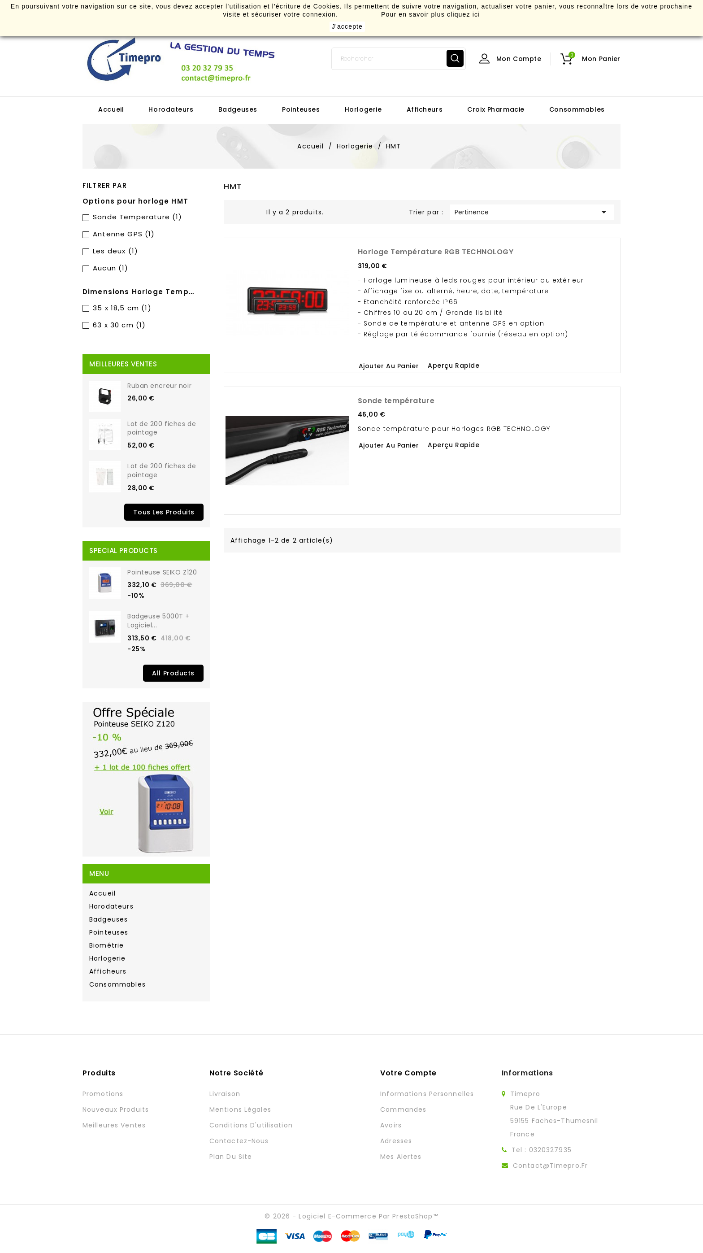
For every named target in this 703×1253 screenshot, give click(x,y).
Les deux (115, 251)
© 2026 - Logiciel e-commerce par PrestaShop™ (351, 1216)
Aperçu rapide (453, 365)
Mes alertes (400, 1156)
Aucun (110, 268)
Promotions (102, 1093)
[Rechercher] (398, 59)
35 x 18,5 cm (122, 308)
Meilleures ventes (114, 1125)
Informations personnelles (427, 1093)
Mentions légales (240, 1109)
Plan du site (230, 1156)
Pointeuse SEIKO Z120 (162, 572)
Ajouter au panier (389, 365)
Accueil (111, 109)
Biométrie (106, 945)
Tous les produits (164, 512)
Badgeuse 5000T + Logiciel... (158, 621)
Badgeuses (237, 109)
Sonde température (396, 401)
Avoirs (391, 1125)
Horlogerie (363, 109)
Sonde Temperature (137, 217)
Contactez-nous (239, 1140)
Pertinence (532, 212)
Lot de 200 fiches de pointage (161, 428)
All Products (173, 673)
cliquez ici (463, 14)
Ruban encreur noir (159, 385)
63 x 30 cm (119, 325)
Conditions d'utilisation (251, 1125)
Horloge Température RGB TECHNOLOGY (436, 252)
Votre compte (408, 1073)
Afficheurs (425, 109)
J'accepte (347, 26)
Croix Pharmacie (495, 109)
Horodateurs (170, 109)
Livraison (224, 1093)
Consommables (577, 109)
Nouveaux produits (115, 1109)
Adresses (396, 1140)
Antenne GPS (124, 234)
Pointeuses (301, 109)
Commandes (403, 1109)
